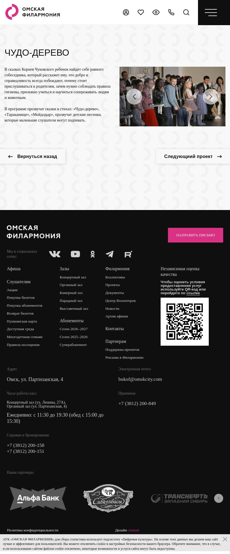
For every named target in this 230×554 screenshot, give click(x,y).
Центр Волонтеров (121, 302)
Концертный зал (74, 278)
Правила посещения (24, 346)
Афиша (14, 269)
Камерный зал (72, 294)
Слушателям (19, 282)
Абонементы (72, 322)
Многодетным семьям (25, 338)
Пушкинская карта (22, 322)
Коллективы (116, 278)
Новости (113, 310)
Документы (115, 294)
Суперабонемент (74, 346)
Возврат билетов (21, 314)
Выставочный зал (75, 310)
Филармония (118, 269)
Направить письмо (193, 235)
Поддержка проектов (123, 351)
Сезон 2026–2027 (74, 330)
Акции (12, 291)
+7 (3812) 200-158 (26, 447)
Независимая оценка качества (181, 272)
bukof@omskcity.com (140, 381)
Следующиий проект (190, 157)
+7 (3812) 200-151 (26, 453)
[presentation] (134, 97)
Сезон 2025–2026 (74, 338)
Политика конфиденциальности (33, 532)
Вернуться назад (35, 157)
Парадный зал (72, 302)
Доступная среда (21, 330)
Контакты (115, 330)
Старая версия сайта (132, 532)
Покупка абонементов (25, 306)
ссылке (194, 294)
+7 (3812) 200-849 (137, 405)
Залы (65, 269)
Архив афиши (117, 317)
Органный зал (72, 286)
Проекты (113, 286)
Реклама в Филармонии (125, 359)
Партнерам (116, 342)
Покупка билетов (21, 299)
